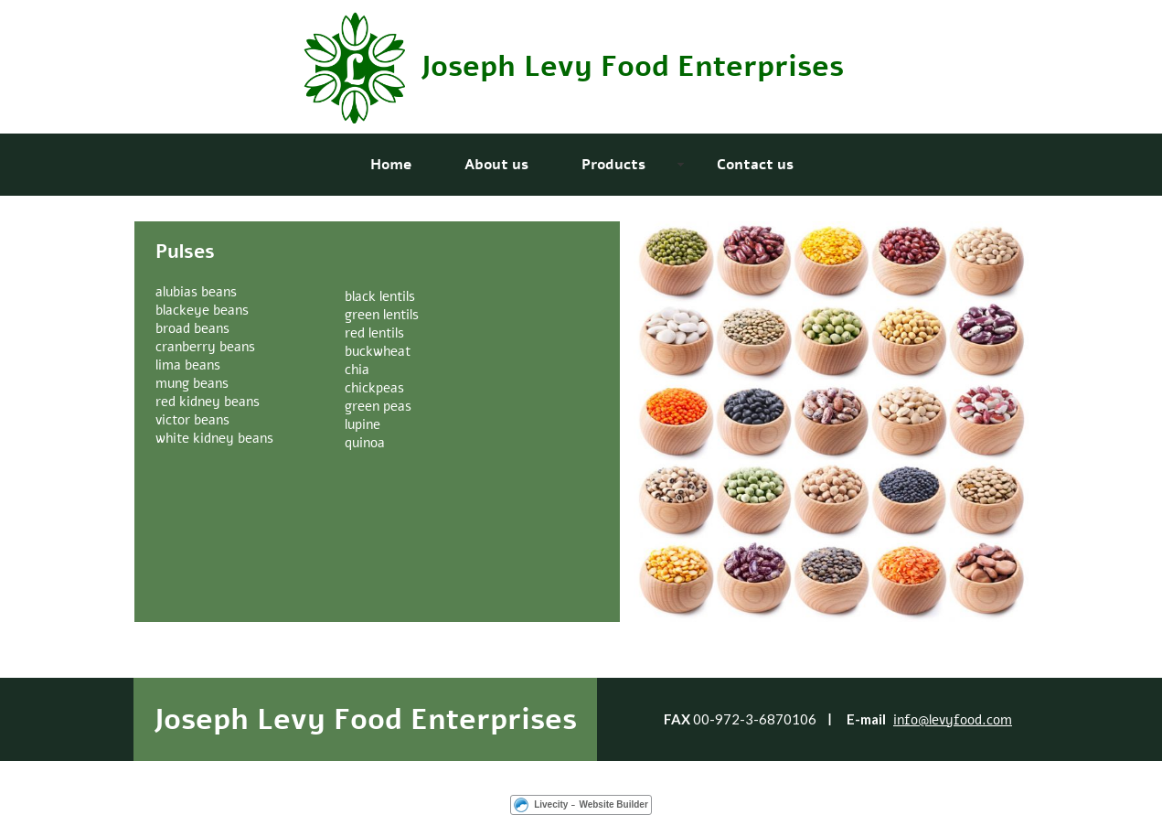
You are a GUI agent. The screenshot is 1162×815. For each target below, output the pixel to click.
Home (390, 165)
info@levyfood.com (952, 720)
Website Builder (613, 804)
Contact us (755, 165)
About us (496, 165)
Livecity (551, 804)
